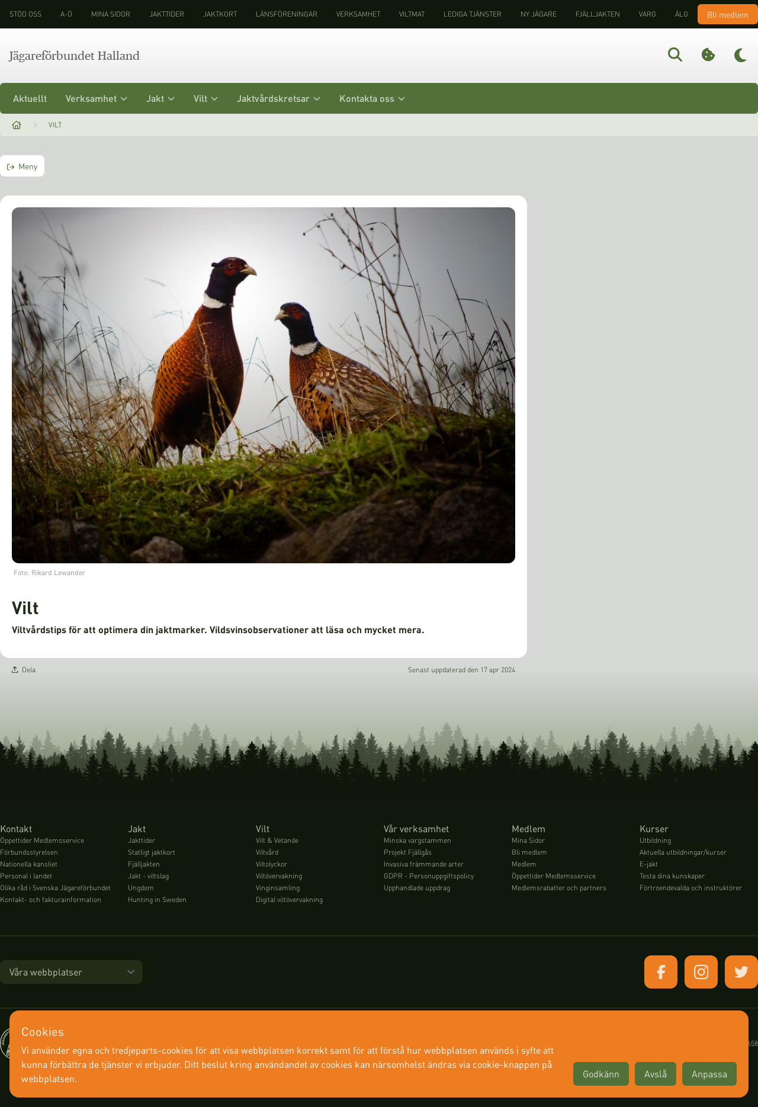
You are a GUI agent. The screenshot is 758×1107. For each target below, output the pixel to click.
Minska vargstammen (417, 840)
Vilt (206, 98)
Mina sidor (110, 13)
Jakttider (166, 13)
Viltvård (267, 852)
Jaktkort (220, 13)
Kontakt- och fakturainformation (50, 899)
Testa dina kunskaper (672, 875)
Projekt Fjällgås (408, 852)
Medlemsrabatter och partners (559, 887)
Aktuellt (30, 98)
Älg (681, 13)
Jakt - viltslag (148, 875)
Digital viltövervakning (289, 899)
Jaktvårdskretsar (278, 98)
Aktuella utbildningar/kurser (683, 852)
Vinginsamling (278, 887)
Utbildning (655, 840)
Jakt (160, 98)
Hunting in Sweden (157, 899)
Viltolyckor (271, 863)
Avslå (655, 1073)
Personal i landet (26, 875)
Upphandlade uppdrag (417, 887)
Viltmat (412, 13)
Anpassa (709, 1073)
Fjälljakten (598, 13)
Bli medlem (728, 14)
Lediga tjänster (473, 13)
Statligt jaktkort (151, 852)
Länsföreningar (286, 13)
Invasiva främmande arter (424, 863)
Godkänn (601, 1073)
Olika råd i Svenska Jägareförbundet (55, 887)
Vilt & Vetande (277, 840)
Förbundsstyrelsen (29, 852)
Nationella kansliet (28, 863)
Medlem (524, 863)
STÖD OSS (25, 13)
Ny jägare (539, 13)
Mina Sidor (528, 840)
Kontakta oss (372, 98)
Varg (647, 13)
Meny (22, 166)
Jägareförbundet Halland (74, 56)
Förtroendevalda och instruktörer (691, 887)
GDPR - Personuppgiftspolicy (429, 875)
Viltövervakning (279, 875)
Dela (24, 669)
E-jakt (649, 863)
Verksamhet (358, 13)
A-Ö (66, 13)
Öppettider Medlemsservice (42, 840)
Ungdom (141, 887)
